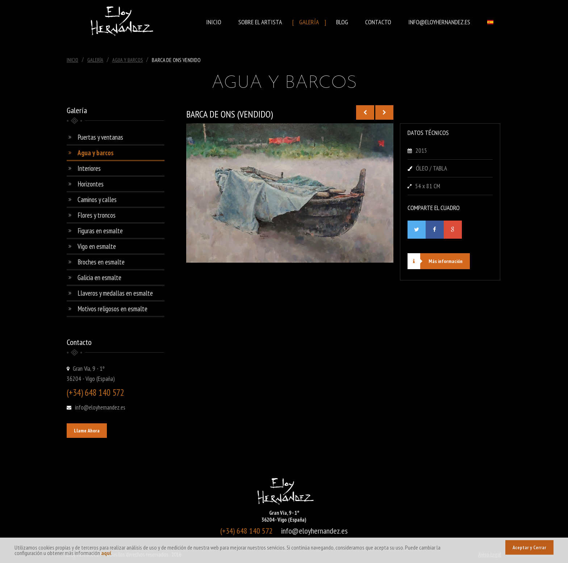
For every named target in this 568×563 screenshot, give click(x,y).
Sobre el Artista (260, 22)
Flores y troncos (97, 215)
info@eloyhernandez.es (439, 22)
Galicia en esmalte (99, 277)
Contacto (378, 22)
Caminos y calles (97, 199)
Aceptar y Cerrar (529, 547)
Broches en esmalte (101, 262)
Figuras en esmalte (100, 230)
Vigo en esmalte (97, 246)
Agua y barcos (96, 152)
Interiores (89, 168)
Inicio (213, 22)
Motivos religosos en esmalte (112, 308)
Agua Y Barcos (127, 60)
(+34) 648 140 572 (95, 392)
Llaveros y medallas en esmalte (115, 293)
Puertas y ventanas (100, 137)
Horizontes (91, 184)
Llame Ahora (87, 430)
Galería (309, 22)
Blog (342, 22)
